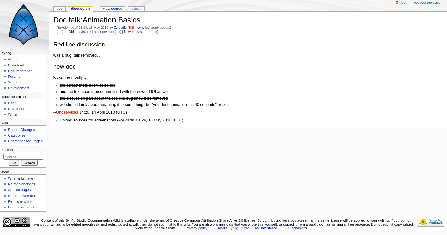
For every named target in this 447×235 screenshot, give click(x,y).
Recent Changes (21, 130)
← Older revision (76, 32)
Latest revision (103, 32)
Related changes (21, 184)
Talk (131, 27)
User (11, 103)
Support (14, 82)
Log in (405, 2)
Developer (16, 109)
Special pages (19, 190)
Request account (427, 2)
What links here (20, 178)
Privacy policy (196, 228)
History (136, 8)
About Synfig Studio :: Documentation (248, 228)
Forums (14, 76)
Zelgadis (120, 27)
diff (60, 32)
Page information (21, 207)
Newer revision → (137, 32)
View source (112, 8)
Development (18, 88)
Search (7, 150)
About (12, 59)
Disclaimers (297, 228)
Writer (12, 114)
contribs (143, 27)
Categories (16, 135)
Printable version (21, 196)
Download (16, 65)
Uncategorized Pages (25, 141)
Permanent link (20, 201)
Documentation (20, 71)
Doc (59, 8)
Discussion (80, 8)
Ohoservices (67, 112)
